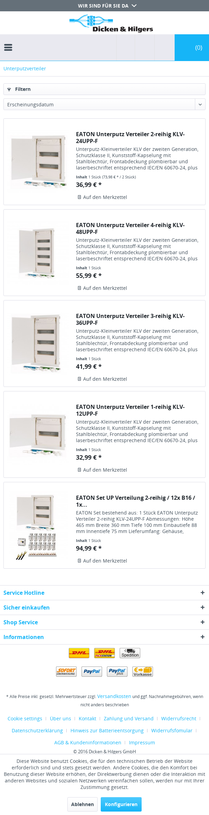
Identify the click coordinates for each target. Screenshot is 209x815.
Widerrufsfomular (171, 730)
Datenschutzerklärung (37, 730)
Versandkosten (114, 696)
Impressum (142, 742)
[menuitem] (10, 41)
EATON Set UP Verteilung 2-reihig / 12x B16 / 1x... (135, 501)
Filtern (19, 89)
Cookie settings (25, 718)
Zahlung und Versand (129, 718)
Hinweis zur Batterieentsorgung (107, 730)
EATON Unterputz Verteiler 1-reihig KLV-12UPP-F (130, 410)
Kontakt (87, 718)
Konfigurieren (121, 804)
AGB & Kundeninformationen (87, 742)
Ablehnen (82, 804)
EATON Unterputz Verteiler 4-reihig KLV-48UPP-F (130, 228)
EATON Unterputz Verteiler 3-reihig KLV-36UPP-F (130, 319)
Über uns (60, 718)
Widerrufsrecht (178, 718)
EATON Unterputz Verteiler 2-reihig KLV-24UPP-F (130, 137)
